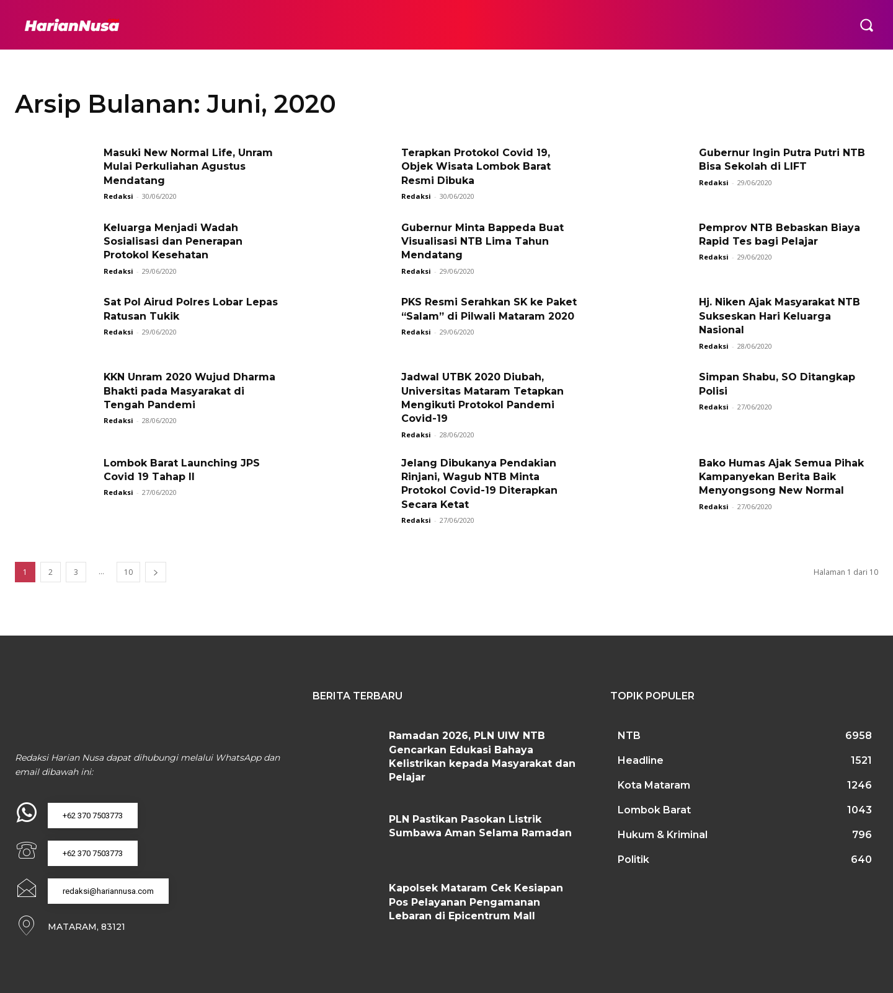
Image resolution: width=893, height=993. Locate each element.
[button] (866, 25)
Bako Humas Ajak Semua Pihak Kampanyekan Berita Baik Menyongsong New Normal (781, 477)
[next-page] (155, 572)
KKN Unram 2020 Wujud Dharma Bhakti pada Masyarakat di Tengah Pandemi (190, 391)
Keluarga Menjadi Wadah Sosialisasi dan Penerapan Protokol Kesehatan (173, 241)
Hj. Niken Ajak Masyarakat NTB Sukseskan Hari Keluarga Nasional (779, 316)
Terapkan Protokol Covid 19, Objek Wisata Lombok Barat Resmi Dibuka (476, 166)
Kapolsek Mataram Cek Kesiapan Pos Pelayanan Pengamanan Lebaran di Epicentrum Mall (476, 902)
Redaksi (118, 196)
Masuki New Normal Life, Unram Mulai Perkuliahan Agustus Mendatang (188, 166)
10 (128, 572)
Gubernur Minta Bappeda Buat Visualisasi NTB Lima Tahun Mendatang (482, 241)
